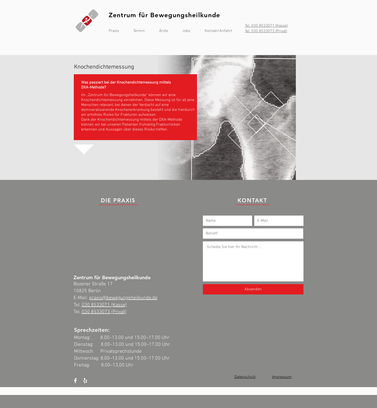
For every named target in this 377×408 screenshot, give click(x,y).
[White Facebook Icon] (75, 380)
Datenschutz (245, 377)
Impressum (282, 377)
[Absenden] (253, 289)
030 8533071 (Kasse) (104, 305)
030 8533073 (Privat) (104, 312)
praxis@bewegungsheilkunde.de (123, 298)
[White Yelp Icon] (85, 380)
